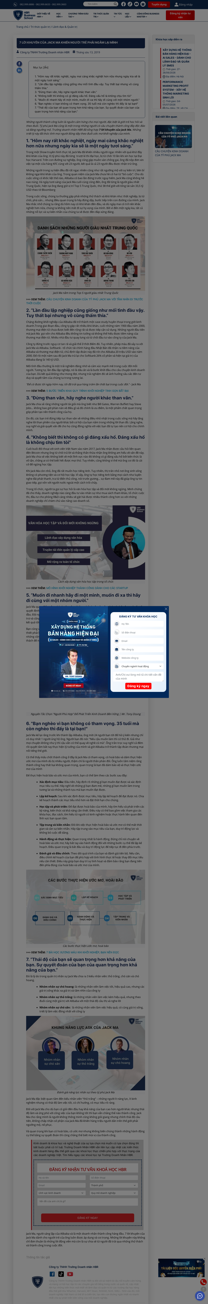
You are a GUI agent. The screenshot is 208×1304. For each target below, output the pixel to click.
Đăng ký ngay (138, 686)
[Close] (166, 609)
